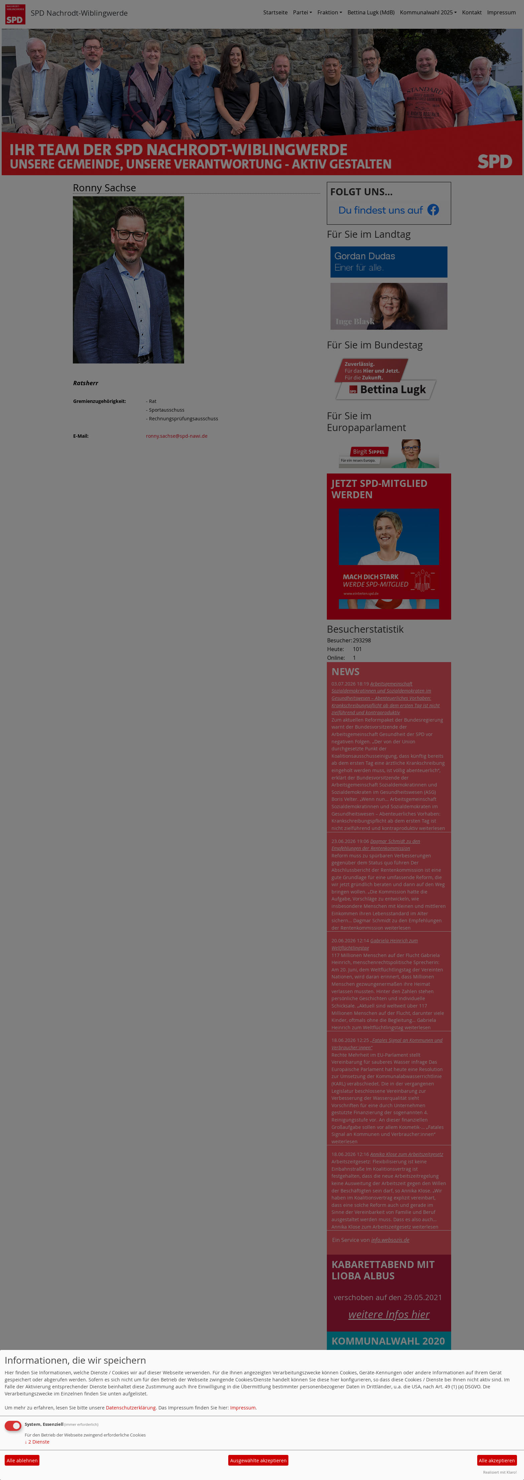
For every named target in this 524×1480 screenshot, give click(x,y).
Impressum (243, 1407)
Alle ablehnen (22, 1460)
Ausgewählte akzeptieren (258, 1460)
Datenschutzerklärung (131, 1407)
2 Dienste (37, 1442)
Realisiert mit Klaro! (500, 1472)
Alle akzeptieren (497, 1460)
